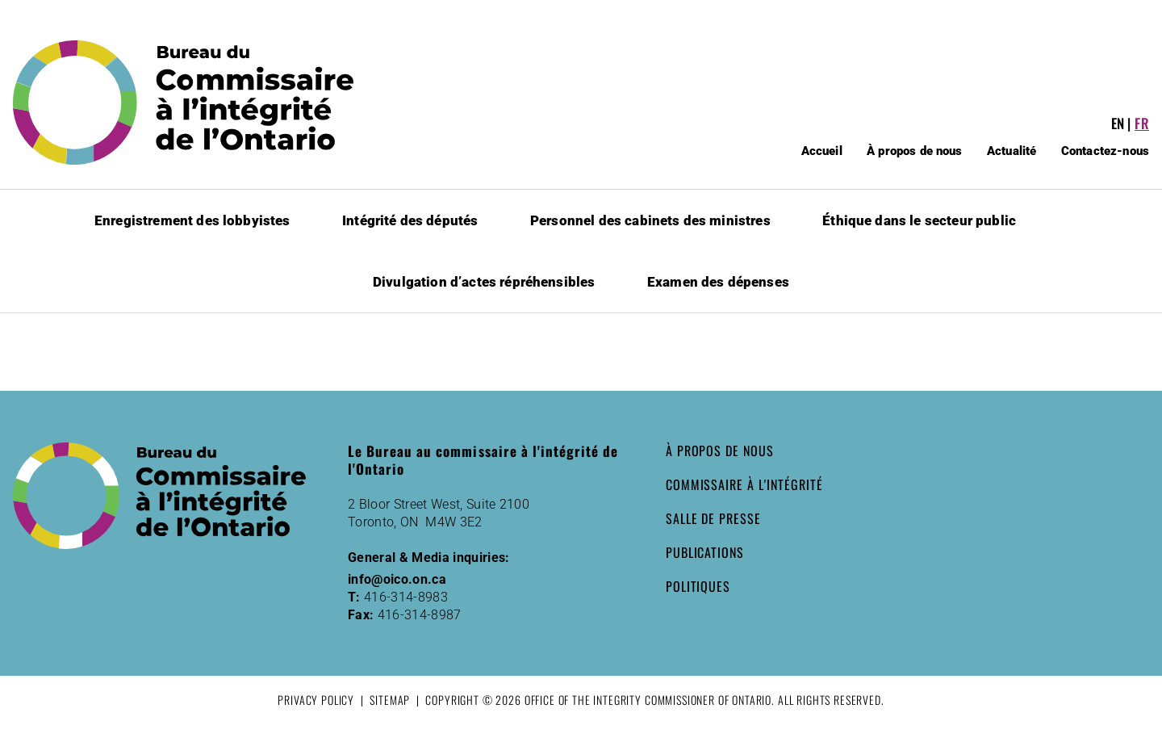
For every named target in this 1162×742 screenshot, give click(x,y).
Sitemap (390, 699)
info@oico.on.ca (397, 579)
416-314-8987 (420, 615)
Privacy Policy (316, 699)
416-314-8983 (406, 597)
